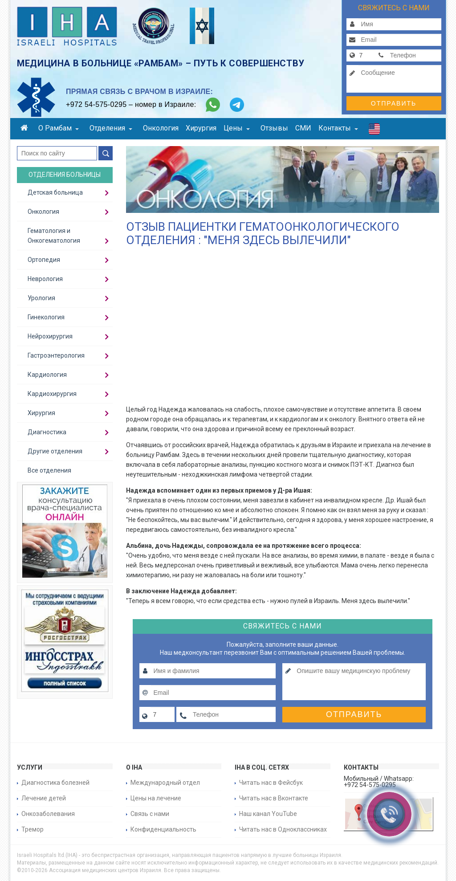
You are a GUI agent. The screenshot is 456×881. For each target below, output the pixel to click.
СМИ (303, 128)
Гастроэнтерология (56, 355)
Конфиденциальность (163, 829)
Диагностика (47, 432)
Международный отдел (165, 782)
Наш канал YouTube (268, 813)
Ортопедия (44, 259)
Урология (41, 298)
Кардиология (47, 374)
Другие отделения (55, 451)
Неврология (45, 278)
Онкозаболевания (48, 813)
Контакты (338, 128)
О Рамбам (58, 128)
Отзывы (274, 128)
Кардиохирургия (52, 393)
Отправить (393, 103)
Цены (237, 128)
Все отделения (49, 470)
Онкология (161, 128)
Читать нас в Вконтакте (273, 798)
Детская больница (55, 192)
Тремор (32, 829)
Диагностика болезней (55, 782)
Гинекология (46, 317)
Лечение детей (43, 798)
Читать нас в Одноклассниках (283, 829)
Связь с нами (149, 813)
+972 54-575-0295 (96, 104)
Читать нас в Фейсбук (271, 782)
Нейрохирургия (50, 336)
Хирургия (201, 128)
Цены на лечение (155, 798)
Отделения (111, 128)
